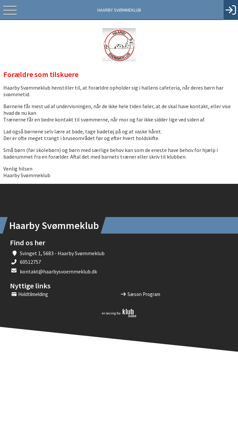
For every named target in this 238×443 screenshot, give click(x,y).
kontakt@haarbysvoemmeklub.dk (58, 271)
